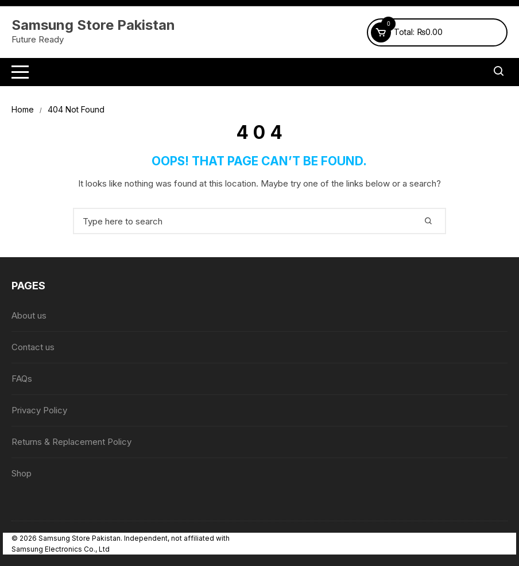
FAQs (21, 378)
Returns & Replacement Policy (71, 441)
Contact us (33, 347)
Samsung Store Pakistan (93, 25)
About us (29, 315)
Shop (21, 473)
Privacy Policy (39, 410)
